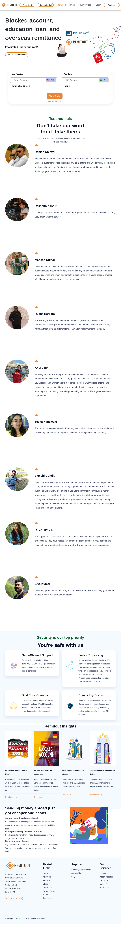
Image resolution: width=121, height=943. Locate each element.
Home (60, 5)
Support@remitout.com (79, 889)
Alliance (46, 900)
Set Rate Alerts (54, 121)
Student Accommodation (106, 894)
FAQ (73, 896)
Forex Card (104, 907)
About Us (47, 896)
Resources (70, 5)
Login (98, 5)
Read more (11, 816)
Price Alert (27, 5)
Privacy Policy (49, 910)
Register (111, 5)
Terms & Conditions (47, 915)
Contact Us (47, 907)
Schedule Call (45, 5)
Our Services (85, 5)
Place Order (55, 115)
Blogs (45, 903)
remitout (19, 938)
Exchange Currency (104, 901)
